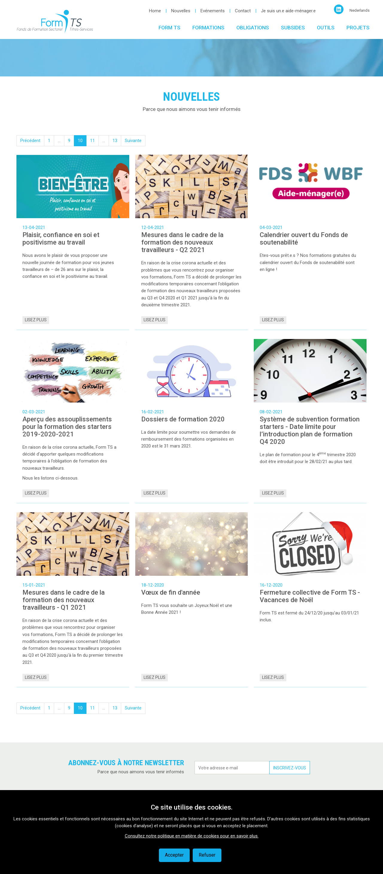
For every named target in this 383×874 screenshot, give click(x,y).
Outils (326, 28)
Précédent (30, 140)
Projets (358, 28)
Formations (208, 28)
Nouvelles (180, 10)
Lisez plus (36, 319)
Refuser (207, 855)
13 (115, 140)
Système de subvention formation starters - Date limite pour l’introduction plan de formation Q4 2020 (310, 430)
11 (92, 140)
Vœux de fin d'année (170, 592)
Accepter (174, 855)
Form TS (169, 28)
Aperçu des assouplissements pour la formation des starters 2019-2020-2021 (67, 426)
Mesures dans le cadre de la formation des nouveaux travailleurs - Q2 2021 (182, 242)
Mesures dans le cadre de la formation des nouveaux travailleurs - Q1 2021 (63, 600)
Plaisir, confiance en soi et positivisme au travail (60, 238)
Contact (243, 10)
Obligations (252, 28)
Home (155, 10)
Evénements (212, 10)
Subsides (293, 28)
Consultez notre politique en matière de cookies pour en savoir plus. (192, 836)
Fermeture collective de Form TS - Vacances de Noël (310, 596)
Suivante (133, 140)
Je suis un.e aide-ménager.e (288, 10)
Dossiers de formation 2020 (183, 419)
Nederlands (359, 10)
